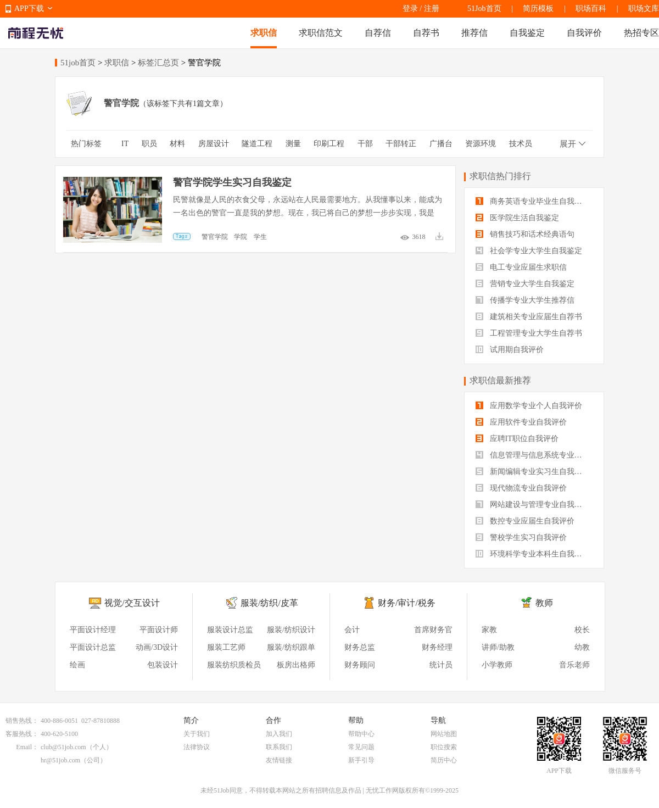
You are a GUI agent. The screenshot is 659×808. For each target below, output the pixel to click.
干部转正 (401, 144)
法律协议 (196, 747)
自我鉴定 (527, 32)
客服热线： (21, 734)
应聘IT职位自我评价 (517, 438)
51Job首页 (484, 8)
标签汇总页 (158, 62)
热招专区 (641, 32)
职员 (149, 144)
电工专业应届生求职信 (521, 267)
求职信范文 (321, 32)
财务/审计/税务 (406, 603)
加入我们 (279, 734)
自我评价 (584, 32)
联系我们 (279, 747)
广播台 (441, 144)
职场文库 (643, 8)
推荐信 (474, 32)
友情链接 (279, 760)
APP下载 (29, 8)
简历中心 (444, 760)
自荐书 (426, 32)
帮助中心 (361, 734)
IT (125, 144)
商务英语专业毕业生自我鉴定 (533, 201)
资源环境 (480, 144)
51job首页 (78, 62)
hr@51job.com (60, 760)
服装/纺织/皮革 (269, 603)
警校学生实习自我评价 (521, 537)
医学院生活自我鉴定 (517, 218)
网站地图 (444, 734)
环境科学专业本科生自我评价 (533, 554)
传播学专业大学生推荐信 (525, 300)
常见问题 (361, 747)
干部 (365, 144)
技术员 (520, 144)
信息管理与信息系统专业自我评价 (534, 455)
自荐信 (378, 32)
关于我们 (196, 734)
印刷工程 (329, 144)
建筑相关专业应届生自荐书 (529, 317)
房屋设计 (213, 144)
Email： (27, 747)
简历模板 (538, 8)
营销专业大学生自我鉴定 (525, 284)
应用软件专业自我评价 (521, 422)
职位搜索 (444, 747)
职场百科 (591, 8)
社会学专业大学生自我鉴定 (529, 251)
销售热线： (21, 721)
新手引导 (361, 760)
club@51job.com (63, 747)
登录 (410, 8)
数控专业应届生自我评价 (525, 521)
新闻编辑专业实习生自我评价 (533, 471)
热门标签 (86, 144)
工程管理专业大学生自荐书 (529, 333)
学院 (240, 237)
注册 (431, 8)
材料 (177, 144)
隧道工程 (257, 144)
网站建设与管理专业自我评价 (533, 504)
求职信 (263, 32)
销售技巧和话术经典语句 (525, 234)
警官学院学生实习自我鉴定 (232, 182)
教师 (544, 603)
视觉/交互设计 (131, 603)
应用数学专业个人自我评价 (529, 406)
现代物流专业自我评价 (521, 488)
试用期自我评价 (510, 350)
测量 (293, 144)
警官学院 (215, 237)
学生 (260, 237)
